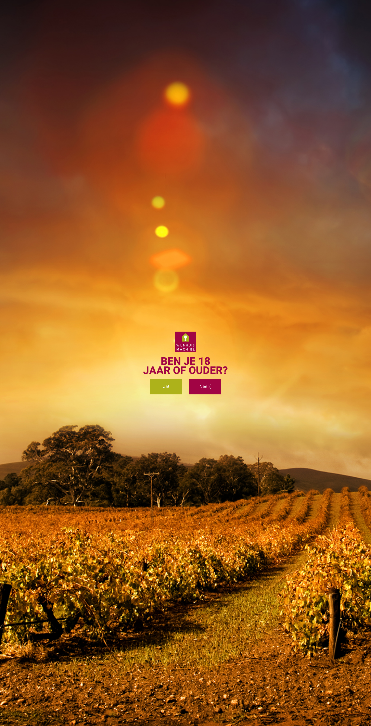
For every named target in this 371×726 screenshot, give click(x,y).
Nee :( (205, 386)
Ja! (166, 386)
